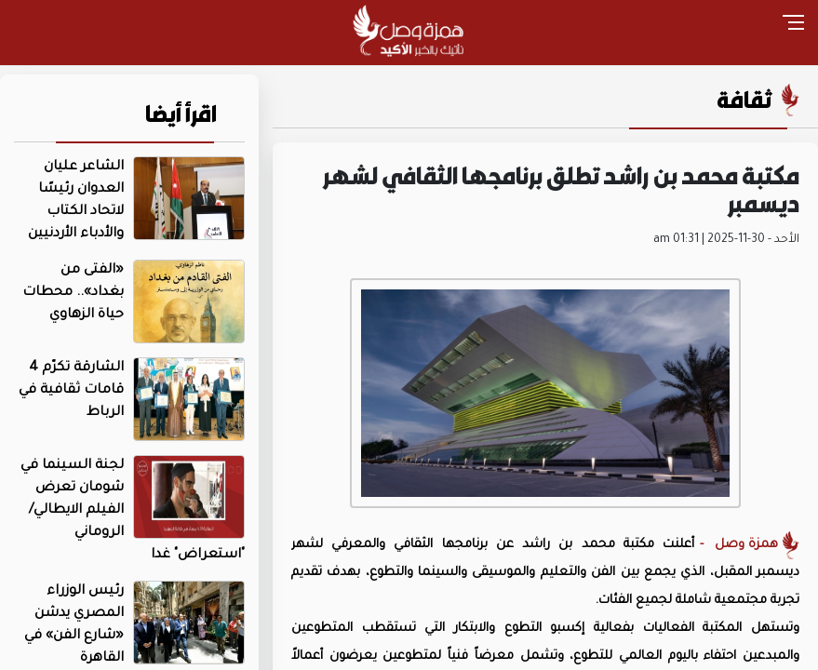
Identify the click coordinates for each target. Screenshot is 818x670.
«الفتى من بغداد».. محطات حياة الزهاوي (73, 293)
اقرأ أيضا (181, 113)
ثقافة (744, 100)
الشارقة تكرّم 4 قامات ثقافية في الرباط (71, 391)
